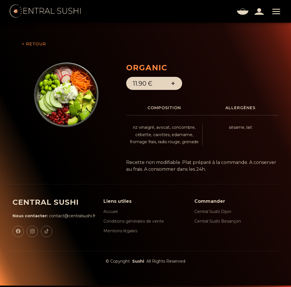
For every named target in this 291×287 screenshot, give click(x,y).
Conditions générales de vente (133, 223)
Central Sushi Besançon (217, 223)
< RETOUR (34, 44)
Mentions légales (120, 232)
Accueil (110, 213)
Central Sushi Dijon (212, 213)
